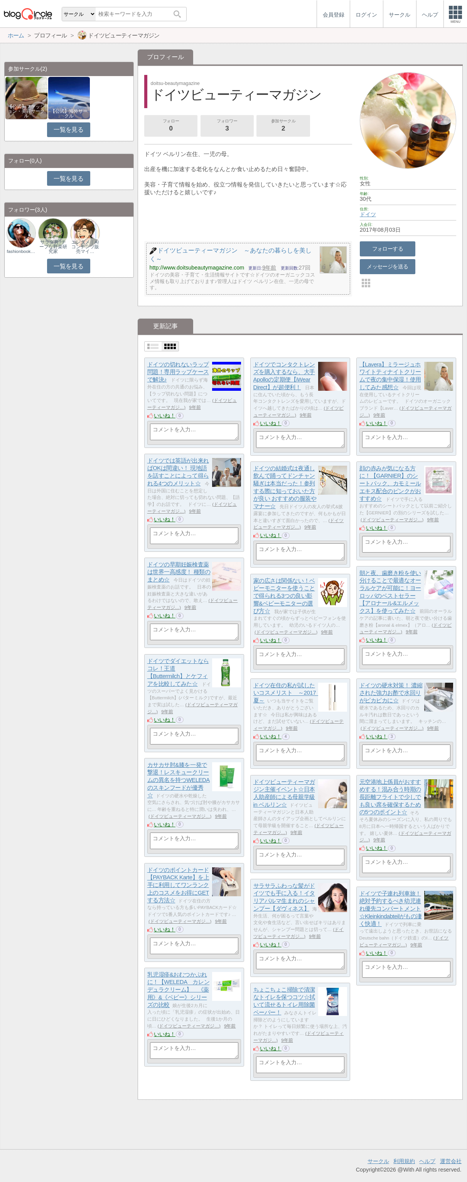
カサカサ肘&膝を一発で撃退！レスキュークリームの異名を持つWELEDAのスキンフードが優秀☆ (178, 780)
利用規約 (404, 1161)
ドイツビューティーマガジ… (392, 519)
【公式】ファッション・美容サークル (26, 111)
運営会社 (451, 1161)
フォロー (171, 126)
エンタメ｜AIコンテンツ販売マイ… (85, 247)
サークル (378, 1161)
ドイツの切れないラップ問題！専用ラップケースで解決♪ (178, 372)
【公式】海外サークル (69, 113)
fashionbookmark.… (21, 251)
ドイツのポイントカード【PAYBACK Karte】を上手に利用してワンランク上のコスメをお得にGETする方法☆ (178, 885)
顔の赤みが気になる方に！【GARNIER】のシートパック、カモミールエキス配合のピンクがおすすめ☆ (390, 483)
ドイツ (368, 214)
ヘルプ (427, 1161)
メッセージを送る (387, 266)
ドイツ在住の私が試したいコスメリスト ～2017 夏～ (287, 693)
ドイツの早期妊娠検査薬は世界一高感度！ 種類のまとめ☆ (179, 572)
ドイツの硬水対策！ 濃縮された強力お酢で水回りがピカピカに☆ (391, 693)
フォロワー (227, 126)
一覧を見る (68, 129)
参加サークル (283, 126)
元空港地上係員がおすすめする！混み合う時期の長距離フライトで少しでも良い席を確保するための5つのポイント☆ (390, 797)
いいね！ (164, 415)
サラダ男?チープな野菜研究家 (53, 247)
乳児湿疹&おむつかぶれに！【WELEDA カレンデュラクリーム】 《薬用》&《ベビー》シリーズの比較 (178, 989)
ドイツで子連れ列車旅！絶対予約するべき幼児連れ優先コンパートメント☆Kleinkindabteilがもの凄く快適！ (390, 908)
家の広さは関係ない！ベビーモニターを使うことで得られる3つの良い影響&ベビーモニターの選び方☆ (284, 595)
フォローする (387, 249)
